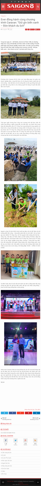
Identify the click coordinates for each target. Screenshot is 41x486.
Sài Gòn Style (5, 468)
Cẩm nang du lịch (6, 452)
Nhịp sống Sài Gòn (29, 409)
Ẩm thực (4, 474)
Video (3, 471)
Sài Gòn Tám (10, 481)
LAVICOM (20, 483)
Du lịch (4, 455)
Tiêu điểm (37, 409)
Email (37, 29)
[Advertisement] (20, 35)
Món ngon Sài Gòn (7, 460)
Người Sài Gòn (6, 463)
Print (32, 29)
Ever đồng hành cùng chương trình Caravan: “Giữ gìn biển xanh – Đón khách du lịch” (20, 22)
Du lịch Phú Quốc (6, 458)
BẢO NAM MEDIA (24, 484)
